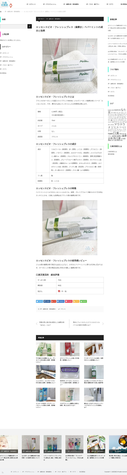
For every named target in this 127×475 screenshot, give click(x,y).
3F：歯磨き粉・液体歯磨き (71, 4)
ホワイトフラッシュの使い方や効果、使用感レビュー (69, 359)
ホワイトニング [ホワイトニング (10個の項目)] (118, 122)
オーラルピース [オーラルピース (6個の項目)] (120, 114)
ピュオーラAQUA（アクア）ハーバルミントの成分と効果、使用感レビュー (45, 405)
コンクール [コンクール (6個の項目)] (115, 115)
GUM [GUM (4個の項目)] (109, 110)
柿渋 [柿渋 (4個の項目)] (123, 133)
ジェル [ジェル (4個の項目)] (114, 117)
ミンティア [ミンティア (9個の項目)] (112, 129)
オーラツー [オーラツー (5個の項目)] (111, 114)
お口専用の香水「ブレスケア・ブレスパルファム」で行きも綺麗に (74, 458)
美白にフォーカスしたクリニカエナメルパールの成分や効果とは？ (86, 323)
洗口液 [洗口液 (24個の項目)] (117, 138)
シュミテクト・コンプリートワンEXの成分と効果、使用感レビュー (45, 381)
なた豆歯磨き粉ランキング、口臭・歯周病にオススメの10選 (96, 456)
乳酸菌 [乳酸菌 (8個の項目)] (110, 134)
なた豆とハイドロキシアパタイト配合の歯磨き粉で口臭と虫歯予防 (93, 381)
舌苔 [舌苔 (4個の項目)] (112, 140)
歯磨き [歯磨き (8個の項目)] (119, 136)
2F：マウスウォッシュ (49, 4)
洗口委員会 (124, 4)
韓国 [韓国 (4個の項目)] (121, 140)
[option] (11, 448)
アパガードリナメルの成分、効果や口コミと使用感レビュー (93, 359)
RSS (2, 472)
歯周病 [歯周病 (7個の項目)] (114, 136)
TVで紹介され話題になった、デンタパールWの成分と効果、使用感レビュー (45, 360)
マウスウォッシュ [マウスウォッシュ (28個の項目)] (116, 125)
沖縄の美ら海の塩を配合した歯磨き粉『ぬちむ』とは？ (51, 323)
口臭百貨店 (114, 471)
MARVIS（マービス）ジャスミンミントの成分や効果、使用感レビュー (69, 382)
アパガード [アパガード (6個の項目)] (114, 113)
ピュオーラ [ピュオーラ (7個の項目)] (122, 119)
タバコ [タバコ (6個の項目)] (119, 117)
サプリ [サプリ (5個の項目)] (122, 115)
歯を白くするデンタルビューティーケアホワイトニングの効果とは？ (93, 405)
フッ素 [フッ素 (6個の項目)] (110, 120)
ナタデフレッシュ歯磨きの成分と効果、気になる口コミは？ (69, 404)
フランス (63, 309)
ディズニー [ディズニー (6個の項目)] (115, 119)
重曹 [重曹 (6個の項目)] (118, 140)
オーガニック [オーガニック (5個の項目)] (122, 113)
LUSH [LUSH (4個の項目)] (112, 110)
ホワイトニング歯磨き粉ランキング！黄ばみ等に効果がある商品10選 (117, 28)
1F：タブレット (31, 4)
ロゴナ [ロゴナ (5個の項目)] (115, 131)
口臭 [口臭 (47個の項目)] (116, 133)
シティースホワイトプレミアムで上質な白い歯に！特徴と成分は (52, 458)
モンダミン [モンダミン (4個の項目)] (120, 129)
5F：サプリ (110, 4)
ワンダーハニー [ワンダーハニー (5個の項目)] (121, 131)
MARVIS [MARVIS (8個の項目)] (117, 110)
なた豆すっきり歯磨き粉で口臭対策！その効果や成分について (31, 456)
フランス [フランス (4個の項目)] (115, 120)
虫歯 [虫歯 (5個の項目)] (115, 140)
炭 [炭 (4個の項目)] (121, 138)
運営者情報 (111, 154)
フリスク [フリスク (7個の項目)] (121, 120)
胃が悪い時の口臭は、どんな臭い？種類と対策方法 (118, 456)
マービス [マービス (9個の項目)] (122, 127)
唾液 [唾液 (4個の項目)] (121, 133)
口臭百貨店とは (112, 151)
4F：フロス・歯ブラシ (92, 4)
